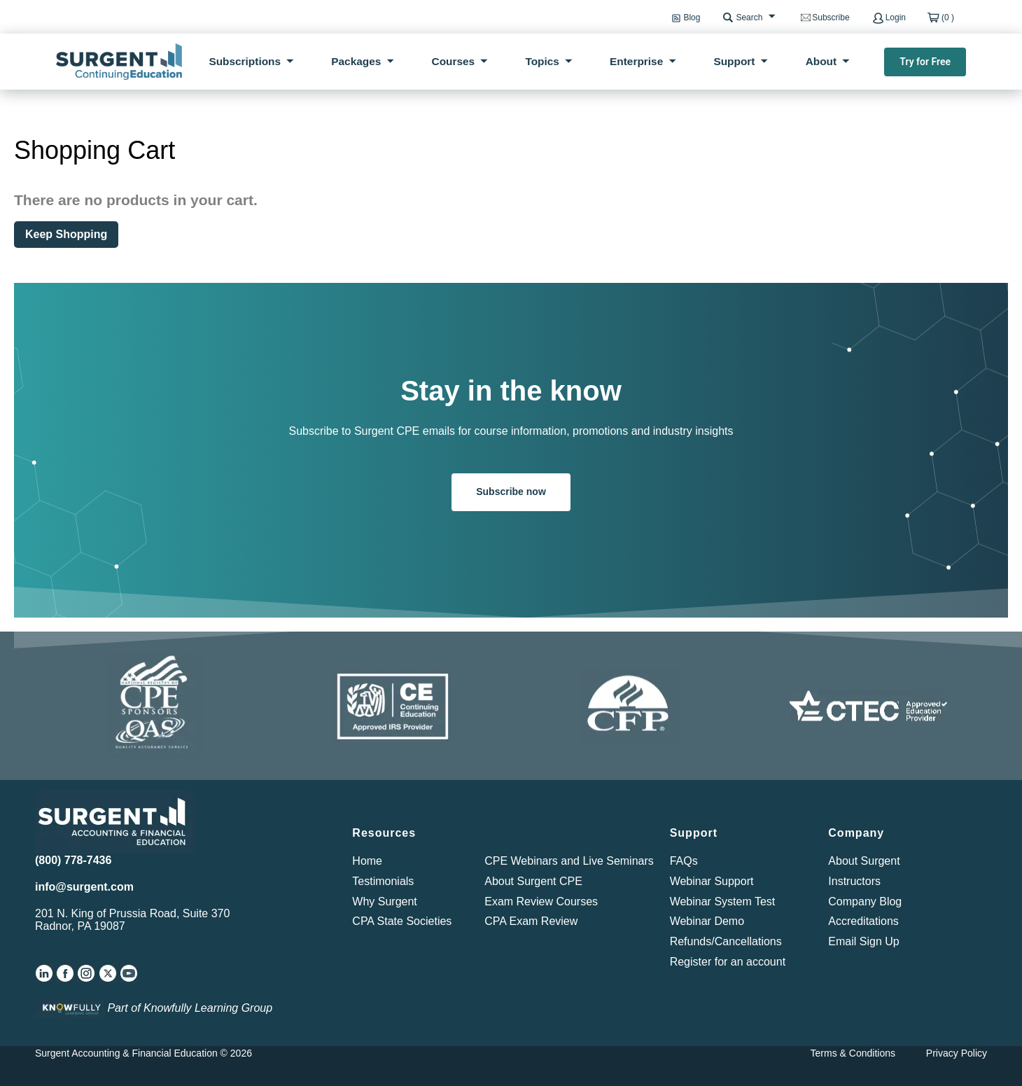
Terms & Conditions (853, 1053)
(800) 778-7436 (73, 860)
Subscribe (830, 17)
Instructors (854, 881)
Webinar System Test (723, 901)
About (821, 61)
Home (367, 861)
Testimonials (383, 881)
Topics (542, 61)
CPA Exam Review (531, 921)
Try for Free (925, 61)
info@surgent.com (84, 887)
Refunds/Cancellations (726, 941)
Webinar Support (712, 881)
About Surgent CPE (533, 881)
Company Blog (865, 901)
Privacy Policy (956, 1053)
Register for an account (727, 962)
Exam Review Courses (541, 901)
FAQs (684, 861)
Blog (691, 17)
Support (734, 61)
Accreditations (863, 921)
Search (749, 17)
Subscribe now (511, 491)
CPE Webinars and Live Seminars (569, 861)
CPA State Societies (401, 921)
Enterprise (636, 61)
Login (896, 17)
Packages (356, 61)
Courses (453, 61)
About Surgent (863, 861)
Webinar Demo (707, 921)
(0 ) (947, 17)
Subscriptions (245, 61)
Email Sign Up (863, 941)
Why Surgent (384, 901)
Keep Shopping (66, 234)
